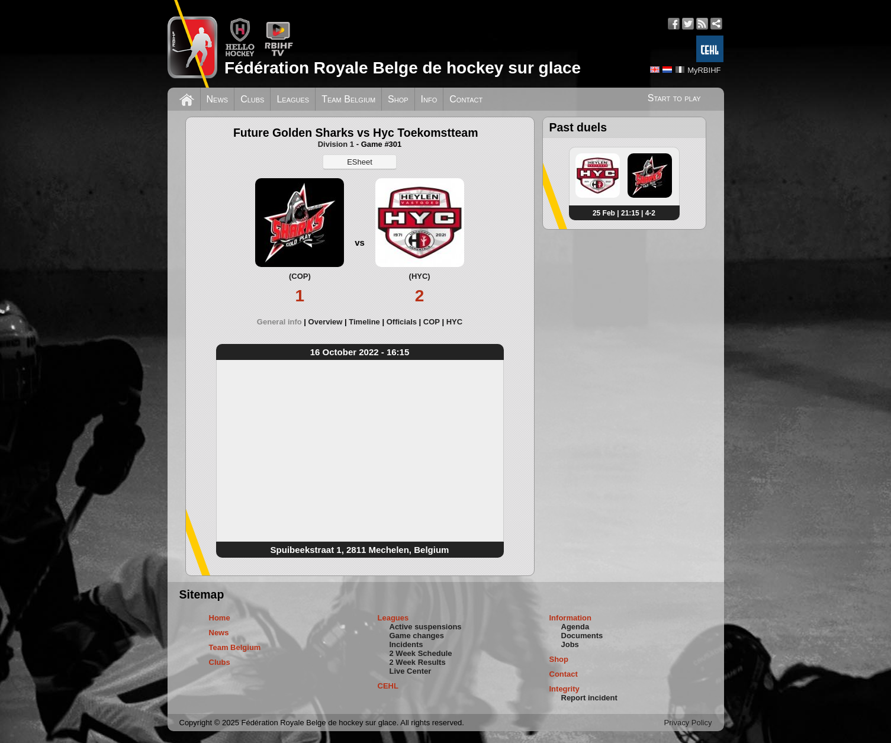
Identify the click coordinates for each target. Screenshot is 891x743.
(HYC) (419, 276)
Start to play (674, 98)
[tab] (282, 321)
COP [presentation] (431, 321)
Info (429, 99)
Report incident (589, 697)
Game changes (417, 635)
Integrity (564, 688)
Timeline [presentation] (364, 321)
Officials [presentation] (402, 321)
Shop (398, 99)
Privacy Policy (688, 722)
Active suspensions (426, 626)
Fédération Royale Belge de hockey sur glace (402, 68)
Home (219, 617)
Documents (582, 635)
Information (570, 617)
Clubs (252, 99)
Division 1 (336, 144)
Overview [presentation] (325, 321)
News (218, 99)
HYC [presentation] (454, 321)
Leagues (292, 99)
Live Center (411, 671)
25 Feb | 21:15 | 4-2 (624, 213)
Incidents (406, 644)
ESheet (359, 161)
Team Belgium (348, 99)
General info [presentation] (279, 321)
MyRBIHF (703, 70)
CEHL (388, 685)
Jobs (570, 644)
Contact (466, 99)
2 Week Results (418, 662)
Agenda (575, 626)
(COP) (300, 276)
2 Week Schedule (421, 653)
